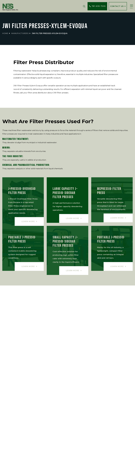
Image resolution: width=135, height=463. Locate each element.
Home (5, 33)
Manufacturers (20, 33)
